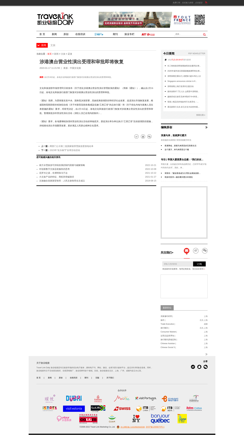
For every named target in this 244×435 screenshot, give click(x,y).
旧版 (97, 378)
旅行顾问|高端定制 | (169, 340)
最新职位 (167, 307)
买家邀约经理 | (167, 316)
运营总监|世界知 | (168, 336)
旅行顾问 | (165, 328)
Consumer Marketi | (169, 332)
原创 (61, 378)
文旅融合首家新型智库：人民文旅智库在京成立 (62, 180)
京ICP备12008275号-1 (155, 427)
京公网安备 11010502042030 (130, 427)
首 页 (38, 378)
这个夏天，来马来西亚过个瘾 (177, 149)
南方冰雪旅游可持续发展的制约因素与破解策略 (62, 165)
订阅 (199, 264)
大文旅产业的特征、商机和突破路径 (56, 177)
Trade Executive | (168, 324)
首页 (49, 54)
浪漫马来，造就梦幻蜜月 (174, 135)
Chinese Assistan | (168, 343)
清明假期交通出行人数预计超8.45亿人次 (184, 76)
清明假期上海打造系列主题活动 (180, 86)
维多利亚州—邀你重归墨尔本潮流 (179, 177)
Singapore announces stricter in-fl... (182, 81)
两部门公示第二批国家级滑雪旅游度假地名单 (71, 146)
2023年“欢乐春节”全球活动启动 (65, 150)
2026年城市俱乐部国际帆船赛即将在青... (184, 71)
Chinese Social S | (168, 347)
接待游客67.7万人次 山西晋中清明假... (183, 91)
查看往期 (200, 115)
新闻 (56, 54)
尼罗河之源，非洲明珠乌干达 (53, 173)
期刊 (86, 378)
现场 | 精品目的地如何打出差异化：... (183, 102)
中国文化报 (75, 68)
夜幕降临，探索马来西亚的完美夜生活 (180, 146)
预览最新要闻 (198, 269)
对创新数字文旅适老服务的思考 (54, 169)
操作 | (163, 320)
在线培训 (73, 378)
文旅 (63, 54)
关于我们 (110, 378)
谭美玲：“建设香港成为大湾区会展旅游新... (182, 173)
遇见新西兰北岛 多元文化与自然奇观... (183, 107)
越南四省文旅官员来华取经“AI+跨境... (183, 97)
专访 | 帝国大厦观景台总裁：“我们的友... (182, 159)
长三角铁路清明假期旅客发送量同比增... (184, 66)
